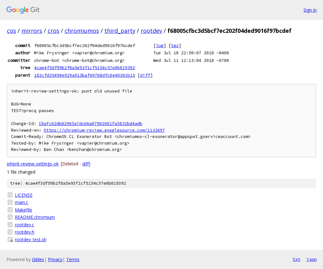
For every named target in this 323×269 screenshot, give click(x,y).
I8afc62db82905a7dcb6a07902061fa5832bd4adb (90, 123)
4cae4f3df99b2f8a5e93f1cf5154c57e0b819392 (84, 67)
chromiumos (82, 30)
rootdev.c (24, 225)
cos (11, 30)
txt (296, 259)
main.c (21, 202)
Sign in (310, 10)
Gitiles (38, 259)
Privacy (55, 259)
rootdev (151, 30)
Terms (72, 259)
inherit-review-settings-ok (33, 164)
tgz (175, 45)
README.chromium (35, 217)
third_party (119, 30)
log (159, 45)
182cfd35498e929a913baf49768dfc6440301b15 (84, 75)
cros (53, 30)
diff (145, 75)
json (312, 259)
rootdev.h (24, 232)
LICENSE (23, 195)
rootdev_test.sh (30, 239)
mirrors (31, 30)
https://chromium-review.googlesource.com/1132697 (104, 130)
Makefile (23, 210)
